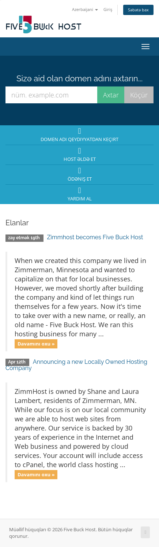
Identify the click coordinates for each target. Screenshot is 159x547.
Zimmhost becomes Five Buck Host (95, 237)
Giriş (107, 9)
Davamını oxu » (36, 343)
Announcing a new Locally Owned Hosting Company (76, 365)
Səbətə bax (138, 9)
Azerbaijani (85, 9)
